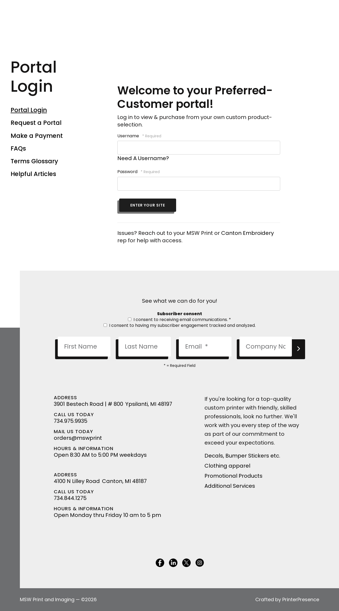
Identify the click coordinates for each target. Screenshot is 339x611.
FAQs (18, 148)
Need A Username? (143, 158)
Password (127, 172)
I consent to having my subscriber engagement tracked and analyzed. (180, 325)
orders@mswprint (78, 438)
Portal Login (29, 110)
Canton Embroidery (247, 233)
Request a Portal (36, 122)
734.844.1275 (70, 498)
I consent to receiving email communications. (179, 320)
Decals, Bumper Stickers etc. (242, 455)
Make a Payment (37, 135)
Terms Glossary (34, 161)
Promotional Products (233, 476)
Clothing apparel (227, 465)
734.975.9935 (70, 421)
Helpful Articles (33, 174)
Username (128, 136)
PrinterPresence (300, 599)
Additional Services (229, 486)
